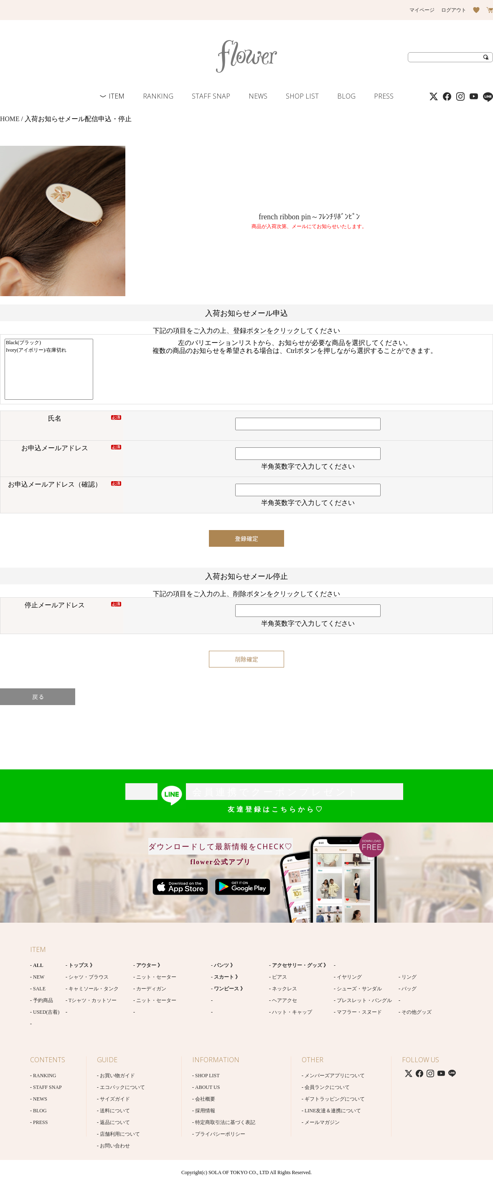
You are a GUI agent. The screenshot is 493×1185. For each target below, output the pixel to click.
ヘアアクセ (284, 1000)
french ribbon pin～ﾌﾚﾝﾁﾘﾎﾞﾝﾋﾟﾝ (309, 217)
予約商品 (43, 1000)
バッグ (409, 989)
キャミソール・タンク (94, 989)
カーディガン (151, 989)
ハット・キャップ (292, 1012)
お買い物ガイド (117, 1075)
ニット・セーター (156, 977)
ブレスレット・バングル (364, 1000)
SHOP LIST (302, 96)
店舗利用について (120, 1134)
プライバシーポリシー (220, 1134)
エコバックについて (122, 1087)
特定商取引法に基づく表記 (225, 1122)
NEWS (258, 96)
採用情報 (205, 1111)
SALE (39, 989)
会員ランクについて (327, 1087)
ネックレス (284, 989)
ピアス (279, 977)
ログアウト (453, 10)
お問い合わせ (115, 1146)
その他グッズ (417, 1012)
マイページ (422, 10)
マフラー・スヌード (359, 1012)
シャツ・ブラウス (89, 977)
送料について (115, 1111)
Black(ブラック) (49, 343)
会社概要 (205, 1099)
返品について (115, 1122)
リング (409, 977)
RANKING (158, 96)
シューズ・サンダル (359, 989)
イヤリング (349, 977)
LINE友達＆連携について (333, 1111)
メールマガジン (322, 1122)
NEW (38, 977)
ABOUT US (207, 1087)
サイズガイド (115, 1099)
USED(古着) (46, 1012)
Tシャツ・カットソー (93, 1000)
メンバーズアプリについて (335, 1075)
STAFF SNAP (211, 96)
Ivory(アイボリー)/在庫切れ (49, 350)
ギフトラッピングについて (335, 1099)
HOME (10, 118)
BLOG (346, 96)
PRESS (384, 96)
